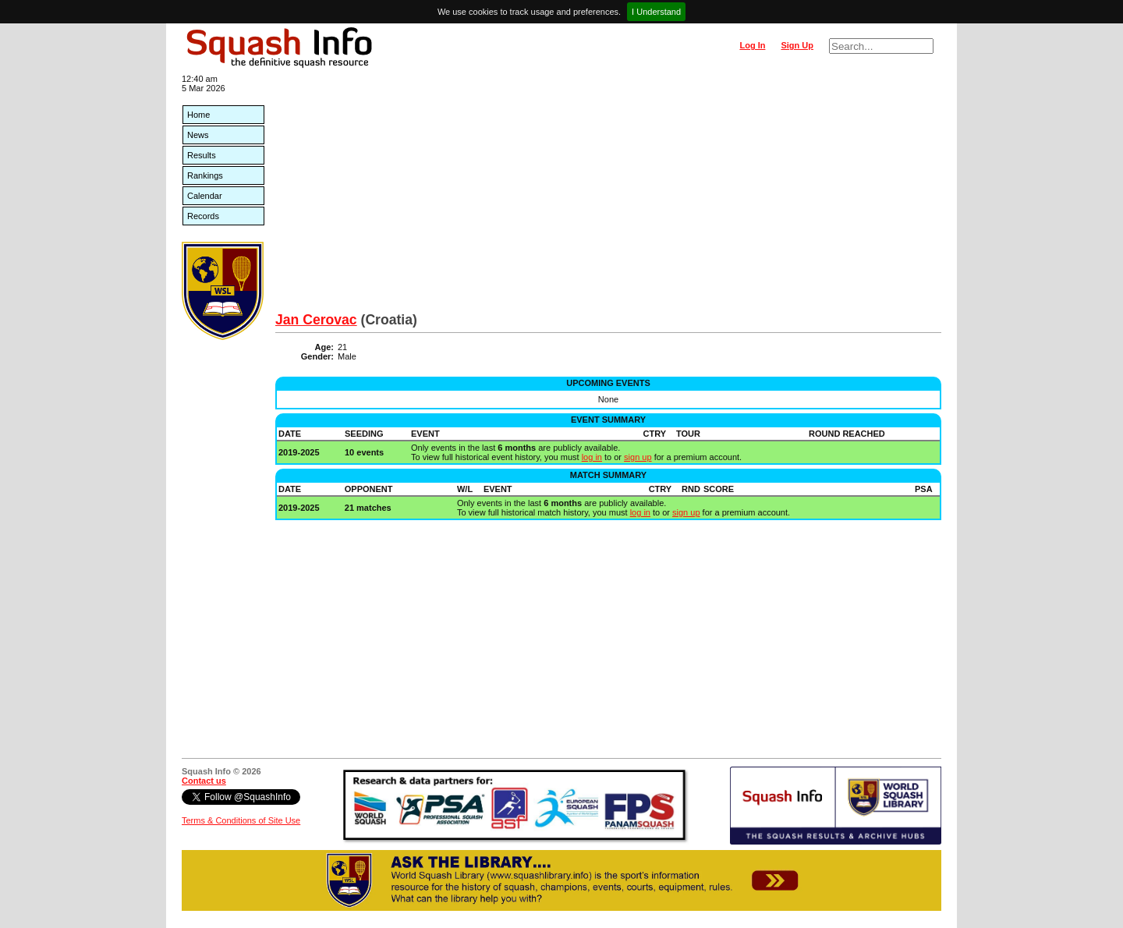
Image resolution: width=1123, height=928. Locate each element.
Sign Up (797, 45)
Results (201, 155)
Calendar (204, 195)
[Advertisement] (608, 195)
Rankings (205, 175)
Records (203, 216)
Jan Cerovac (316, 320)
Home (198, 114)
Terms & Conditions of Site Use (241, 820)
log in (592, 457)
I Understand (656, 11)
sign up (637, 457)
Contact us (204, 780)
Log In (752, 45)
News (198, 135)
